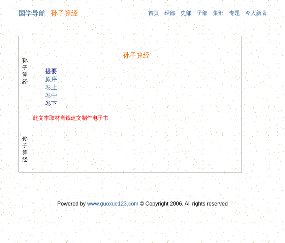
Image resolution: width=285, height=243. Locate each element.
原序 (51, 79)
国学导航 (32, 13)
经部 (169, 13)
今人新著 (256, 13)
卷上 (51, 87)
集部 (218, 13)
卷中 (51, 95)
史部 (186, 13)
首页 (153, 13)
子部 (202, 13)
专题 (234, 13)
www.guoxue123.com (112, 204)
